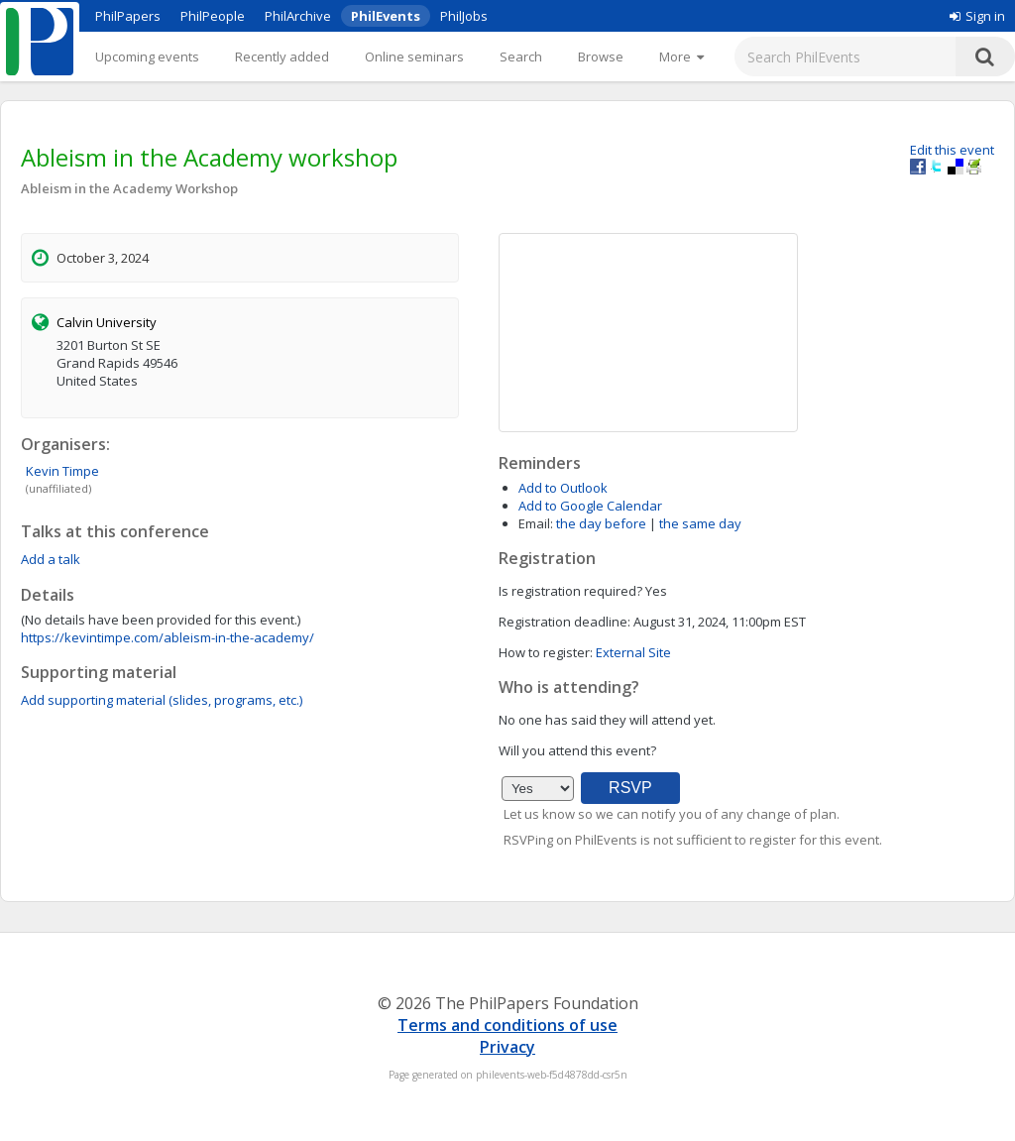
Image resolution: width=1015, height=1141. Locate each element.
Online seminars (414, 56)
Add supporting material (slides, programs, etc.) (161, 700)
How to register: (546, 652)
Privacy (507, 1047)
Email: (535, 523)
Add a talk (50, 559)
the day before (601, 523)
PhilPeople (212, 16)
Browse (600, 56)
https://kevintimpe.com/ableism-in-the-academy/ (167, 637)
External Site (633, 652)
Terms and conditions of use (507, 1025)
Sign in (977, 16)
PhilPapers (128, 16)
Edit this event (952, 150)
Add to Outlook (563, 488)
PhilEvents (385, 16)
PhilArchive (298, 16)
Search (521, 56)
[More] (681, 56)
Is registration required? (570, 591)
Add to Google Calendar (590, 505)
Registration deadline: (564, 621)
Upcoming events (147, 56)
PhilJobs (464, 16)
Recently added (282, 56)
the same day (700, 523)
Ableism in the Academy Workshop (129, 188)
